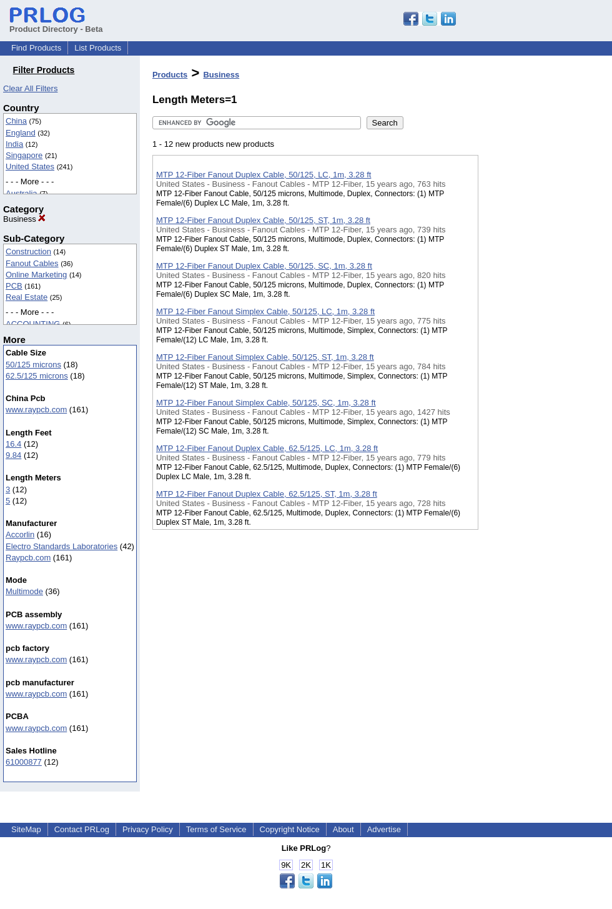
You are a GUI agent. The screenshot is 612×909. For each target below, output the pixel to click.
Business (24, 219)
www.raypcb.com (36, 409)
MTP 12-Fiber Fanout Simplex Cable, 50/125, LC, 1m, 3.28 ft (265, 311)
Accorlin (20, 534)
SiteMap (26, 829)
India (14, 144)
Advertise (384, 829)
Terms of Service (216, 829)
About (343, 829)
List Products (97, 47)
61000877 (24, 762)
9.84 (13, 455)
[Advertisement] (541, 324)
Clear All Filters (30, 88)
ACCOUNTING (33, 324)
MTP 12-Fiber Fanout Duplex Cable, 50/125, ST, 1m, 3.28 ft (263, 220)
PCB (14, 286)
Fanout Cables (32, 263)
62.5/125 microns (37, 375)
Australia (21, 193)
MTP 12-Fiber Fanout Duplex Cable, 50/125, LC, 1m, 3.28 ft (263, 174)
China (16, 121)
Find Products (36, 47)
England (21, 132)
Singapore (24, 155)
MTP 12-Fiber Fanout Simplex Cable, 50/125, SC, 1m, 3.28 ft (266, 402)
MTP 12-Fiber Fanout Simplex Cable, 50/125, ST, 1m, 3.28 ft (265, 357)
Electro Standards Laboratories (61, 546)
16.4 (13, 444)
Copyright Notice (290, 829)
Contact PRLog (81, 829)
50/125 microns (33, 364)
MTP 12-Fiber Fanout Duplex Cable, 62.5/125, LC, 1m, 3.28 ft (267, 448)
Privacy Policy (147, 829)
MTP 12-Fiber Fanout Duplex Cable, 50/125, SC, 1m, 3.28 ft (264, 266)
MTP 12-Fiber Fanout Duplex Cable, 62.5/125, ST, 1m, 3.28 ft (266, 494)
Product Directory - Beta (56, 24)
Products (169, 74)
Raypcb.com (28, 557)
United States (30, 166)
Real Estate (26, 297)
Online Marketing (36, 274)
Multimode (24, 591)
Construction (28, 251)
